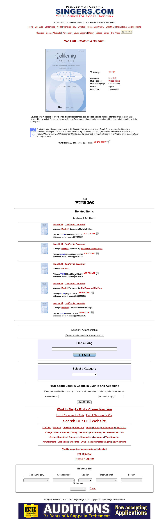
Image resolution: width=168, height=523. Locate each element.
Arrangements (134, 27)
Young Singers (80, 33)
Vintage (48, 432)
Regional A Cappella (84, 459)
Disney (91, 33)
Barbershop (50, 27)
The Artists (115, 33)
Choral (101, 27)
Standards (84, 432)
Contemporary (69, 27)
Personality (67, 33)
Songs (106, 33)
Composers (74, 437)
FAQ (79, 454)
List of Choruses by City (99, 415)
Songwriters (87, 437)
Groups (53, 437)
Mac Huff (70, 41)
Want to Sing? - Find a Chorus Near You (84, 409)
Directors (62, 437)
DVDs (83, 442)
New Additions (119, 442)
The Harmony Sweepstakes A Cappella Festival (84, 449)
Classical (40, 33)
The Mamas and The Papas (91, 249)
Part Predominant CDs (113, 432)
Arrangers (99, 437)
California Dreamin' (92, 41)
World (59, 27)
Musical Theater (61, 432)
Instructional (121, 27)
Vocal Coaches (112, 437)
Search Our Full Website (84, 421)
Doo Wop (39, 27)
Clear (93, 488)
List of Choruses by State (70, 415)
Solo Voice (63, 442)
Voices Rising (114, 81)
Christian (82, 27)
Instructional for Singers (99, 442)
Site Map (87, 454)
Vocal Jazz (92, 27)
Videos (99, 33)
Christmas (110, 27)
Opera (49, 33)
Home (30, 27)
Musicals (57, 33)
